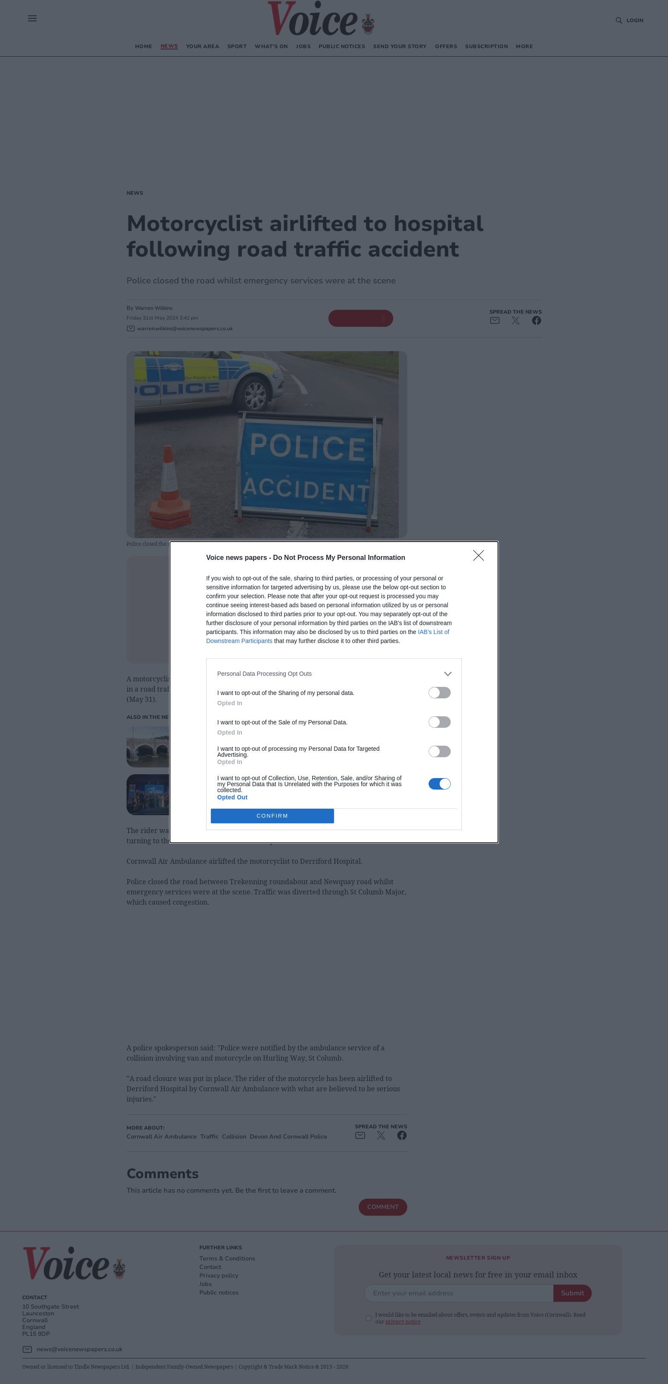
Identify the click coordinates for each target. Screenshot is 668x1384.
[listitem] (334, 673)
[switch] (440, 692)
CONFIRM (272, 815)
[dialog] (334, 691)
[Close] (481, 558)
